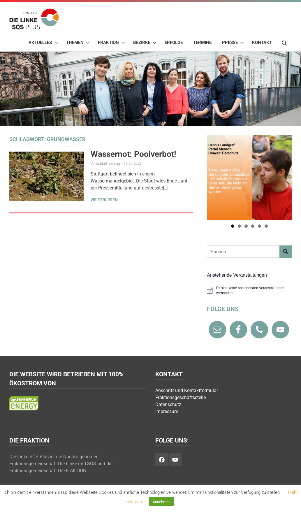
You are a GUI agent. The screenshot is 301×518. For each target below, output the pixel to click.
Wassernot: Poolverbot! (133, 154)
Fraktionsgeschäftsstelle (180, 397)
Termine (202, 42)
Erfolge (174, 42)
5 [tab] (259, 226)
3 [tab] (246, 226)
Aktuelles (43, 42)
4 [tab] (252, 226)
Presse (233, 42)
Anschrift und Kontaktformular (186, 390)
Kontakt (262, 42)
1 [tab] (232, 226)
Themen (78, 42)
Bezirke (144, 42)
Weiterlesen (104, 199)
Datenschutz (168, 404)
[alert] (249, 290)
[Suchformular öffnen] (284, 42)
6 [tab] (266, 226)
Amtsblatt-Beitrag (105, 163)
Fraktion (111, 42)
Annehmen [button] (161, 502)
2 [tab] (239, 226)
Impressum (166, 411)
